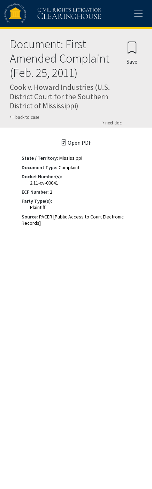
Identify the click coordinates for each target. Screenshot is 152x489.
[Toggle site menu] (138, 13)
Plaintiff (37, 207)
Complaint (69, 167)
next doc (111, 123)
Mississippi (70, 158)
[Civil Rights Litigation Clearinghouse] (39, 13)
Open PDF (76, 142)
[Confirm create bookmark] (132, 52)
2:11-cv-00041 (44, 183)
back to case (24, 117)
